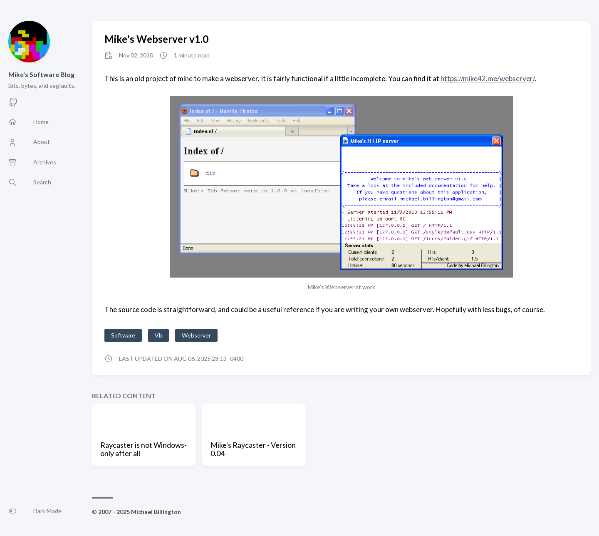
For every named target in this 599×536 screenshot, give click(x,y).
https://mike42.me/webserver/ (488, 78)
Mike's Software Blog (41, 74)
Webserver (196, 335)
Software (123, 335)
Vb (158, 335)
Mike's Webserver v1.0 (156, 39)
